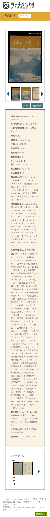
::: (1, 1)
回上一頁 (25, 15)
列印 (25, 106)
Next (41, 57)
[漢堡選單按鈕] (44, 5)
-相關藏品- (17, 456)
